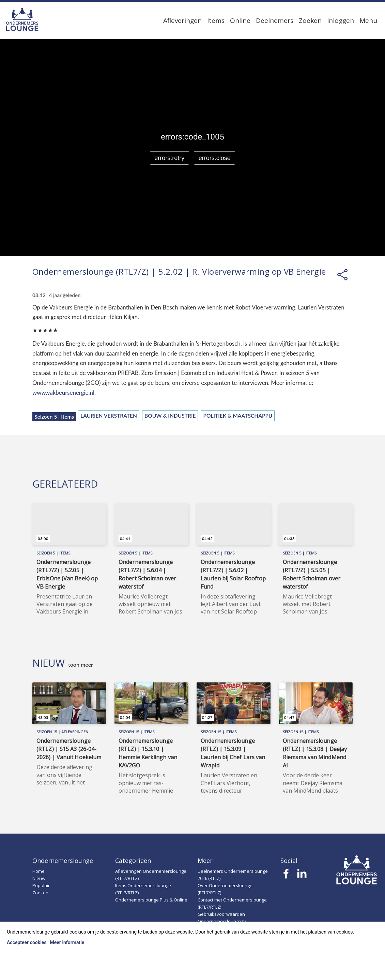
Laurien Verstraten (108, 416)
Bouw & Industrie (170, 416)
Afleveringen (182, 20)
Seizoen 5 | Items (54, 417)
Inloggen (340, 20)
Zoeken (310, 20)
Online (240, 20)
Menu (368, 20)
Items (216, 20)
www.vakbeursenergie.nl (63, 392)
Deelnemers (274, 20)
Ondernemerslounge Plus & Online (151, 900)
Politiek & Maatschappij (237, 416)
